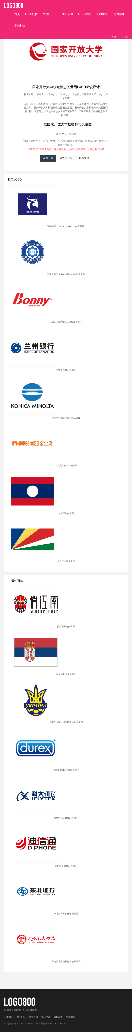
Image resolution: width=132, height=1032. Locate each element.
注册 (125, 37)
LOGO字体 (66, 14)
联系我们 (70, 1017)
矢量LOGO (49, 14)
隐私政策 (58, 1017)
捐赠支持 (84, 158)
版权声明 (33, 1017)
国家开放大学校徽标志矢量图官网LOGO (55, 111)
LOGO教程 (84, 14)
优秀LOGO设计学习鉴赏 (24, 1010)
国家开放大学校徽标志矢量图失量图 (53, 107)
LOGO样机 (102, 14)
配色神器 (19, 25)
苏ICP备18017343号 (56, 1023)
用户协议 (20, 1017)
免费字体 (119, 14)
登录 (114, 37)
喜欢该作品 (66, 158)
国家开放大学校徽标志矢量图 (69, 124)
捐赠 (102, 149)
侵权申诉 (45, 1017)
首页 (17, 14)
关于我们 (8, 1017)
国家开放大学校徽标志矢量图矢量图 (55, 103)
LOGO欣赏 (31, 14)
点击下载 (48, 158)
